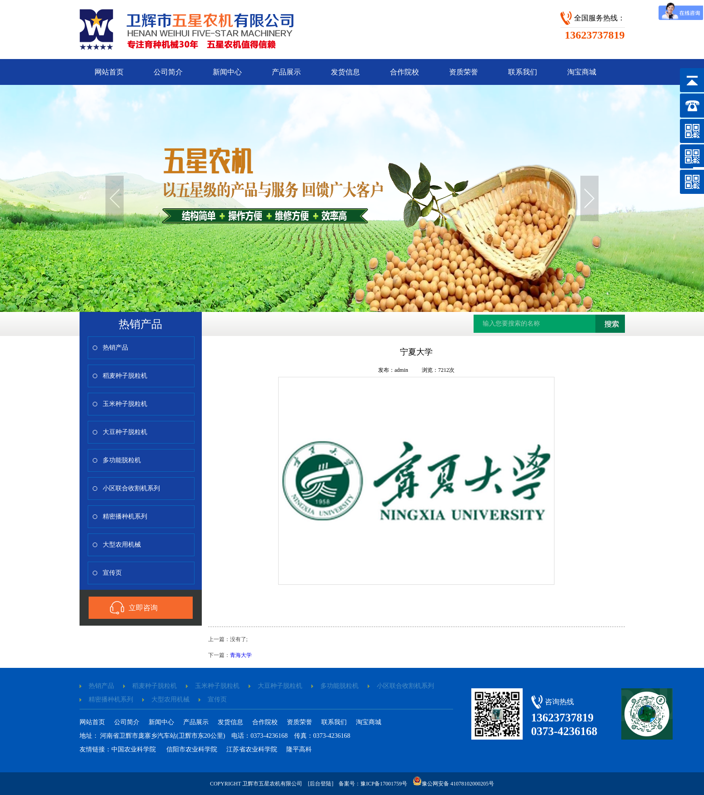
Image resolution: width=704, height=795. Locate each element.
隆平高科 (299, 749)
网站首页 (109, 72)
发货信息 (345, 72)
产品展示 (286, 72)
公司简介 (168, 72)
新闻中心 (227, 72)
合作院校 (404, 72)
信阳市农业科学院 (191, 749)
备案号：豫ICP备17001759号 (373, 783)
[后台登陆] (320, 783)
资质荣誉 (463, 72)
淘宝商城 (581, 72)
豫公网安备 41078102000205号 (454, 783)
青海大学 (241, 655)
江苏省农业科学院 (251, 749)
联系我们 (522, 72)
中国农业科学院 (134, 749)
